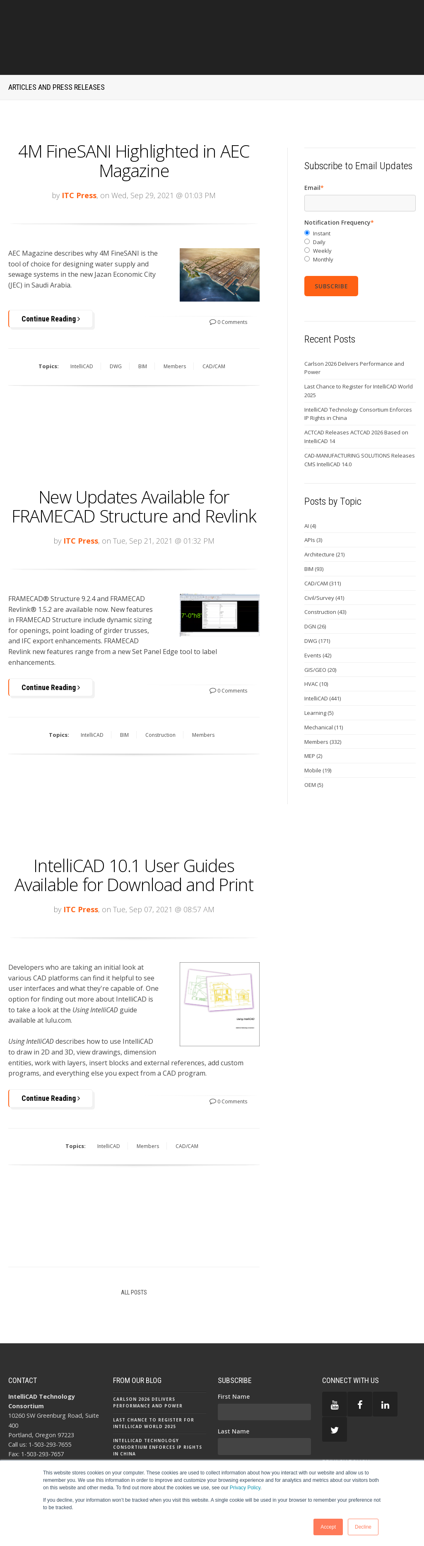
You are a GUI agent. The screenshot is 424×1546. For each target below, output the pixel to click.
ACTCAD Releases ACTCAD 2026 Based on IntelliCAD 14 (356, 401)
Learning (318, 677)
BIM (142, 330)
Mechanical (323, 691)
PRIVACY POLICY (345, 1425)
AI (310, 490)
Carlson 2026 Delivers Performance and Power (354, 332)
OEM (313, 749)
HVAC (316, 648)
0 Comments (228, 286)
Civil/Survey (324, 562)
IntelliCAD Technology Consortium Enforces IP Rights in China (358, 378)
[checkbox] (360, 211)
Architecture (324, 519)
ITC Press (79, 159)
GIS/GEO (320, 634)
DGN (315, 590)
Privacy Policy (245, 1488)
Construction (160, 698)
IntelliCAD (81, 330)
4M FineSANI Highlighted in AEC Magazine (134, 124)
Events (317, 619)
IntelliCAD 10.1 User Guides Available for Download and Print (133, 838)
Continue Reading (51, 282)
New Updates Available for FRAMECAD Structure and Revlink (134, 469)
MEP (313, 720)
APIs (313, 504)
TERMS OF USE (343, 1452)
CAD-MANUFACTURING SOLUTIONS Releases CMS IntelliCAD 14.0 (359, 424)
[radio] (360, 198)
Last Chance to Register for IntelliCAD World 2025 (358, 355)
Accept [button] (328, 1527)
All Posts (134, 1255)
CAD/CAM (213, 330)
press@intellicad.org (53, 1426)
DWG (116, 330)
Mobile (317, 734)
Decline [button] (363, 1527)
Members (175, 330)
